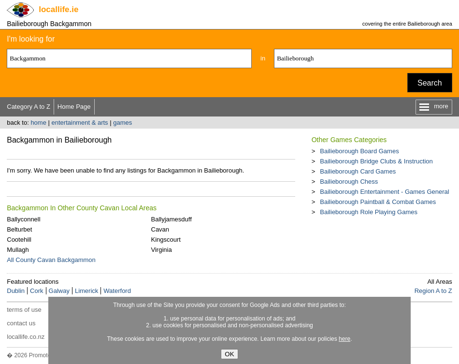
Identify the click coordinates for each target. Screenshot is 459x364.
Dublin (16, 290)
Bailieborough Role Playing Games (368, 212)
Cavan (160, 229)
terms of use (24, 309)
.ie (58, 9)
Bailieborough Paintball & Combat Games (378, 201)
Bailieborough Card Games (358, 171)
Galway (59, 290)
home (38, 122)
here (344, 338)
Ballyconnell (23, 219)
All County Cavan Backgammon (51, 259)
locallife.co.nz (25, 336)
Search (429, 83)
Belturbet (19, 229)
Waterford (117, 290)
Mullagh (18, 249)
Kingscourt (166, 239)
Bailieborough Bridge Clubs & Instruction (376, 161)
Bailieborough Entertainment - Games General (384, 191)
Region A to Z (433, 290)
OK (229, 354)
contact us (21, 323)
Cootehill (19, 239)
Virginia (161, 249)
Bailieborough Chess (349, 181)
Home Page (74, 106)
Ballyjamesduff (171, 219)
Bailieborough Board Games (359, 151)
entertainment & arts (80, 122)
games (122, 122)
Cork (36, 290)
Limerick (86, 290)
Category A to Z (28, 106)
